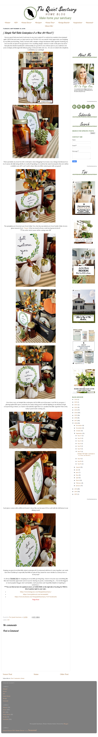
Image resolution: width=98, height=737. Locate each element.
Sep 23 (80, 441)
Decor (5, 691)
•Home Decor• (26, 23)
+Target (25, 228)
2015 (75, 489)
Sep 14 (79, 449)
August (78, 467)
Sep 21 (79, 443)
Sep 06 (80, 461)
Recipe (5, 698)
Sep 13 (79, 451)
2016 (75, 423)
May (77, 475)
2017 (75, 420)
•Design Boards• (64, 23)
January (78, 485)
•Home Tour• (50, 23)
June (77, 472)
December (79, 425)
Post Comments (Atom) (17, 678)
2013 (75, 494)
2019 (75, 415)
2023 (76, 405)
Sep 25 (80, 438)
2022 (76, 407)
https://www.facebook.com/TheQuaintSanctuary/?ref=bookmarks (36, 597)
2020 (76, 412)
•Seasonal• (89, 23)
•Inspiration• (77, 23)
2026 (76, 399)
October (78, 431)
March (78, 480)
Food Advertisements (91, 101)
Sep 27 (80, 435)
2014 (75, 491)
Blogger (66, 724)
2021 (75, 410)
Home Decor (6, 696)
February (78, 483)
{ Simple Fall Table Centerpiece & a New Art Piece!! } (86, 454)
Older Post (64, 674)
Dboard (5, 689)
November (79, 428)
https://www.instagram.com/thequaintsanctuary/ (35, 592)
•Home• (7, 23)
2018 (75, 418)
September (79, 433)
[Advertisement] (79, 40)
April (77, 477)
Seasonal (5, 701)
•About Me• (49, 26)
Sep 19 (79, 446)
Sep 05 (80, 464)
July (77, 470)
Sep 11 (79, 458)
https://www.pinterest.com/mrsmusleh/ (35, 594)
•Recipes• (38, 23)
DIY (8, 620)
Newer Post (7, 674)
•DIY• (16, 23)
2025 (76, 402)
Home (36, 674)
